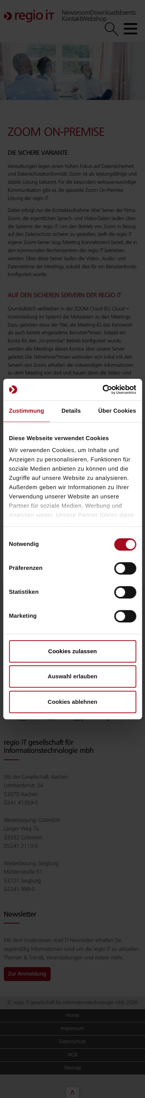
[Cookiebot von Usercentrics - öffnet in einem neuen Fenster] (103, 390)
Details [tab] (71, 411)
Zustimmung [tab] (26, 411)
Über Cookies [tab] (117, 411)
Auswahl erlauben (72, 676)
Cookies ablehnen (72, 701)
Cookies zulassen (72, 651)
